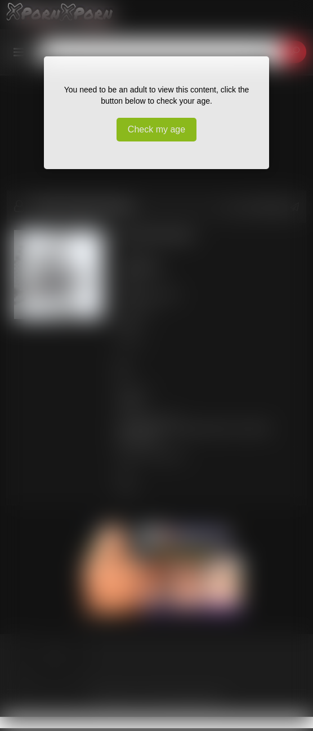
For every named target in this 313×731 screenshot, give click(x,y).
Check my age (156, 129)
